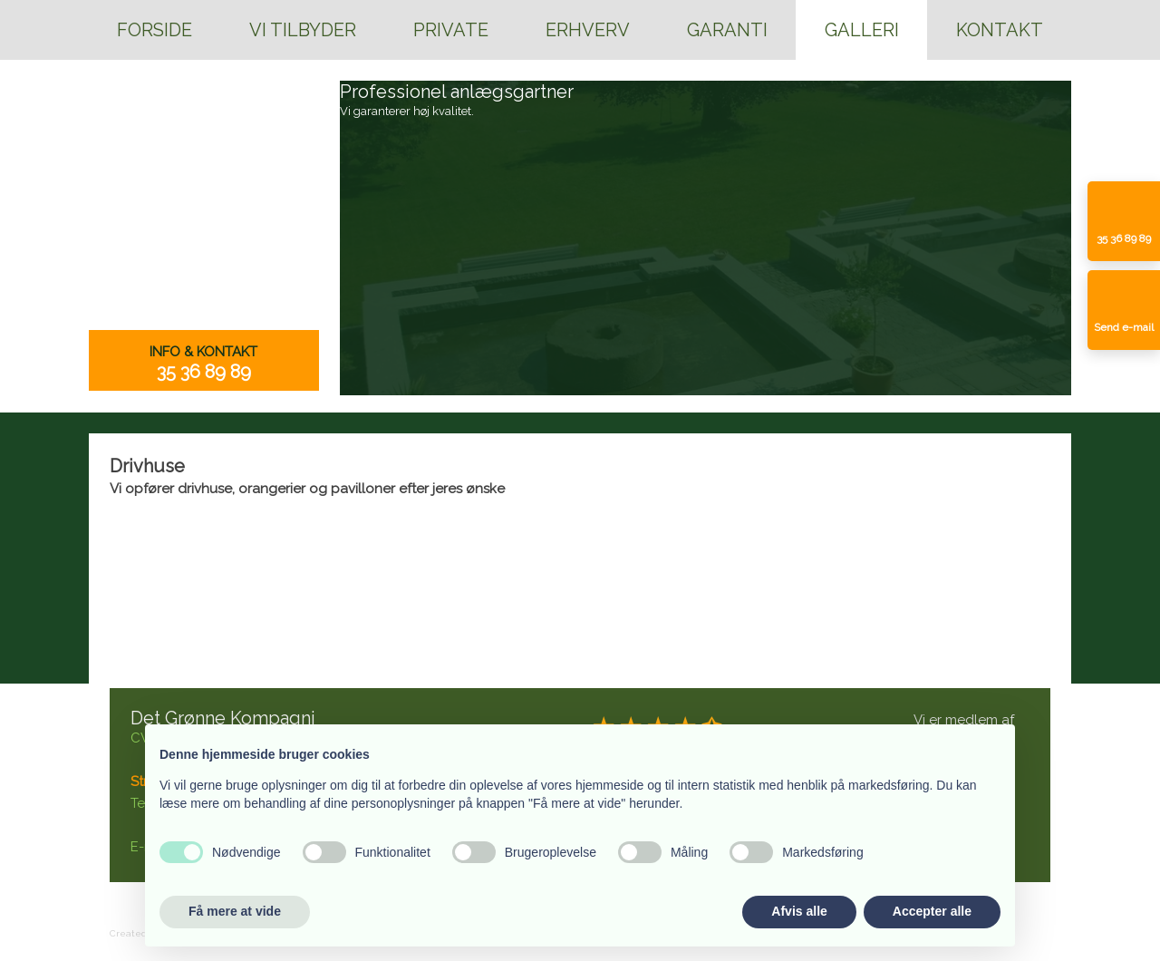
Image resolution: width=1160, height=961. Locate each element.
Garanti (727, 30)
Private (450, 30)
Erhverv (588, 30)
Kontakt (999, 30)
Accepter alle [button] (932, 911)
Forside (154, 30)
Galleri (862, 30)
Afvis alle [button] (798, 911)
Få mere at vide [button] (234, 911)
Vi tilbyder (302, 30)
